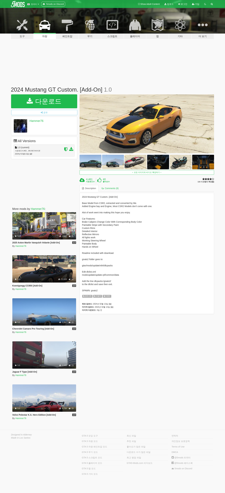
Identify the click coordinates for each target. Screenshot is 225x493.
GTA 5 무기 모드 (90, 452)
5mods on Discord (182, 468)
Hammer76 (36, 120)
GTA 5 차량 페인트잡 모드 (94, 446)
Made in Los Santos (20, 438)
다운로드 (44, 101)
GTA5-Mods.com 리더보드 (139, 463)
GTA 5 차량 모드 (90, 441)
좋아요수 (106, 182)
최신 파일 (131, 435)
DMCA (175, 452)
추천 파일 (131, 441)
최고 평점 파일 (134, 457)
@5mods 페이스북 (182, 463)
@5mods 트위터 (181, 457)
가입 (196, 4)
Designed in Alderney (21, 434)
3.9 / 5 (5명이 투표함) (206, 182)
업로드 (169, 4)
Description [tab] (89, 188)
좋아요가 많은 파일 (136, 446)
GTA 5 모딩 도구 (90, 435)
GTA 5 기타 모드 (90, 474)
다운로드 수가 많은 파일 (138, 452)
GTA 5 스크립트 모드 (92, 457)
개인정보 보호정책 (181, 441)
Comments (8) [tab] (110, 188)
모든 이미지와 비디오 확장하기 (147, 172)
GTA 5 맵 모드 (89, 468)
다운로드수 (90, 182)
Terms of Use (178, 446)
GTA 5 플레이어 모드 (92, 463)
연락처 (175, 435)
